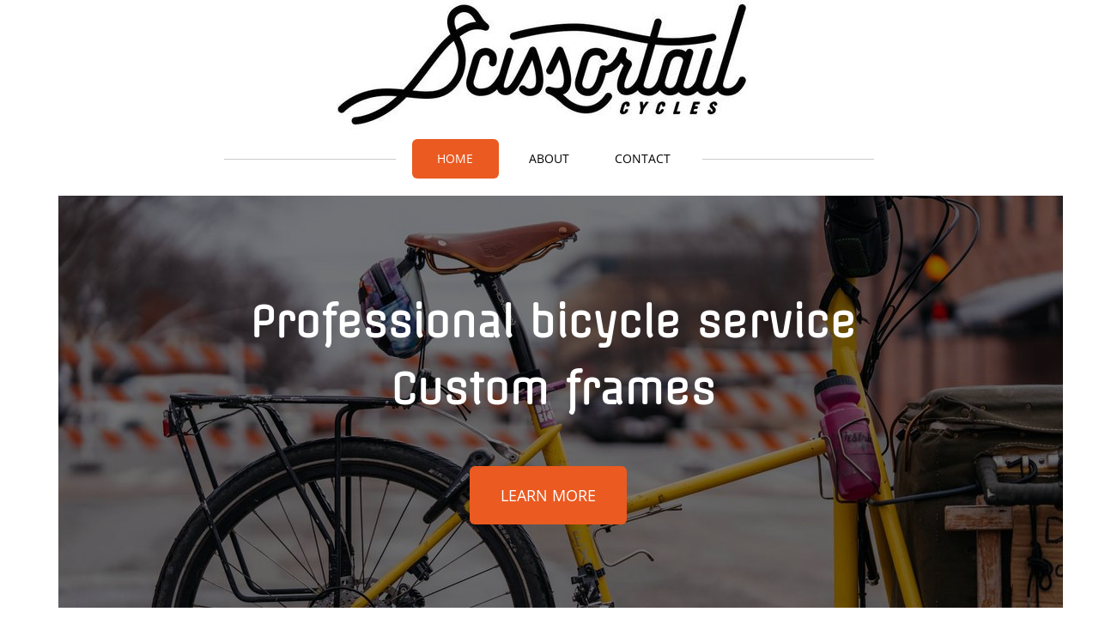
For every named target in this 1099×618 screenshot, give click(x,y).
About (549, 158)
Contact (643, 158)
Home (455, 158)
